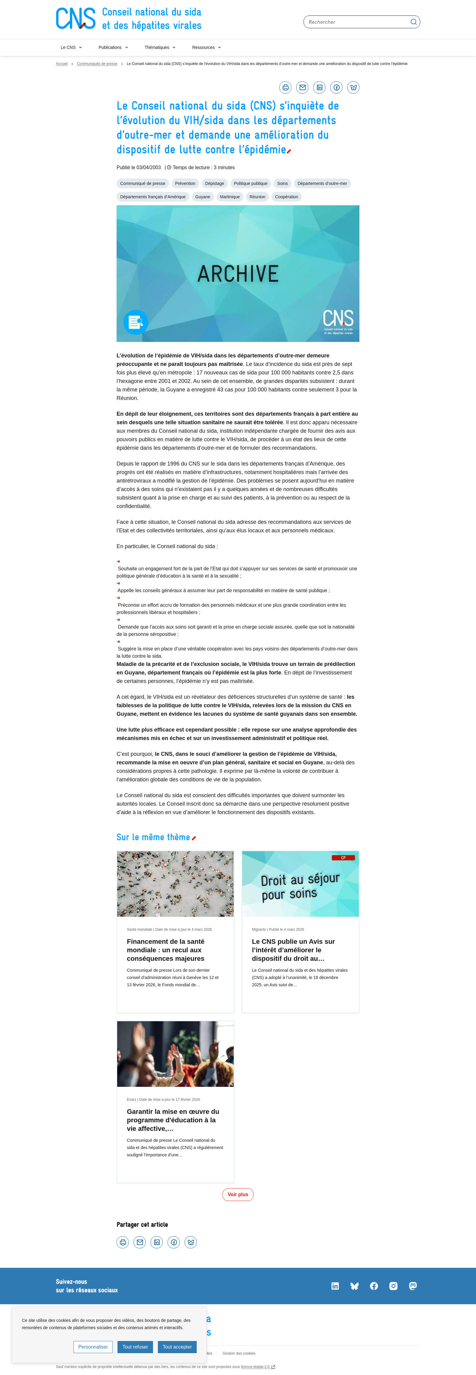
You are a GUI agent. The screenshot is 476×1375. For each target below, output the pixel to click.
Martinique (230, 196)
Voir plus (238, 1194)
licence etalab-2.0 (255, 1367)
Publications (110, 47)
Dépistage (214, 183)
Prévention (185, 183)
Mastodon (413, 1286)
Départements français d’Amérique (153, 196)
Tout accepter (177, 1346)
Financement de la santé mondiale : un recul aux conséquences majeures (166, 950)
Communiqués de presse (97, 64)
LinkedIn (335, 1286)
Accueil (62, 64)
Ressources (203, 47)
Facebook (336, 87)
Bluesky (353, 87)
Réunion (257, 196)
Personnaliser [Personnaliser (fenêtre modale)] (93, 1346)
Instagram (393, 1286)
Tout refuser (135, 1346)
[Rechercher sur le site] (362, 22)
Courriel (302, 87)
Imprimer (285, 87)
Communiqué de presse (142, 183)
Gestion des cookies (239, 1353)
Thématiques (157, 47)
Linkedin (319, 87)
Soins (282, 183)
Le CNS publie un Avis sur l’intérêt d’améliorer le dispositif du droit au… (293, 950)
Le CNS (68, 47)
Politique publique (251, 183)
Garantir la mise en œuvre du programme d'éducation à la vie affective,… (173, 1120)
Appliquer (414, 22)
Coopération (286, 196)
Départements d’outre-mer (322, 183)
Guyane (202, 196)
